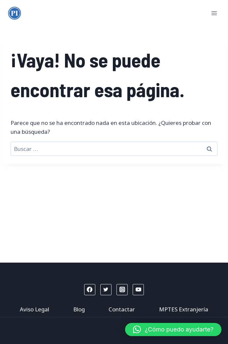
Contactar (122, 309)
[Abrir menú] (214, 13)
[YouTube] (138, 289)
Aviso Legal (34, 309)
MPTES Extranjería (183, 309)
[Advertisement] (114, 213)
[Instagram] (122, 289)
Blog (79, 309)
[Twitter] (106, 289)
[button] (173, 329)
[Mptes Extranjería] (14, 13)
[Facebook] (89, 289)
